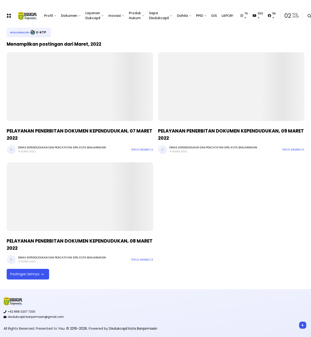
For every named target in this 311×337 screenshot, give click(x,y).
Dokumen (69, 15)
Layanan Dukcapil (92, 15)
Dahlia (182, 15)
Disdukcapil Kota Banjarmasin (133, 328)
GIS (214, 15)
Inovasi (114, 15)
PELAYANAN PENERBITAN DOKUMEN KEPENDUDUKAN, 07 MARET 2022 (79, 134)
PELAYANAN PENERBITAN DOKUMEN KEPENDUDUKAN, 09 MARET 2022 (231, 134)
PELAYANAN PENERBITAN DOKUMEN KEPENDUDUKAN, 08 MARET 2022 (80, 244)
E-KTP (41, 32)
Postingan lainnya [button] (24, 274)
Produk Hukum (135, 15)
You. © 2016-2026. (73, 328)
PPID (199, 15)
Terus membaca (142, 149)
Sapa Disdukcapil (159, 15)
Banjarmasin (19, 32)
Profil (48, 15)
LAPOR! (227, 15)
